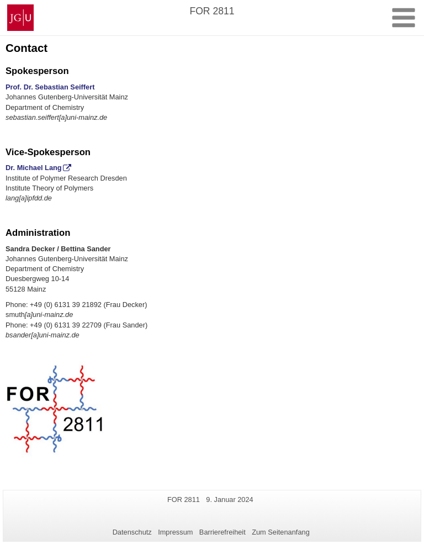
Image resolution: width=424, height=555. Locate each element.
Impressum (175, 532)
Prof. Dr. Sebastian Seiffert (50, 87)
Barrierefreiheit (222, 532)
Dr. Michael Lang (34, 167)
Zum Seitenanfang (281, 532)
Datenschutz (132, 532)
